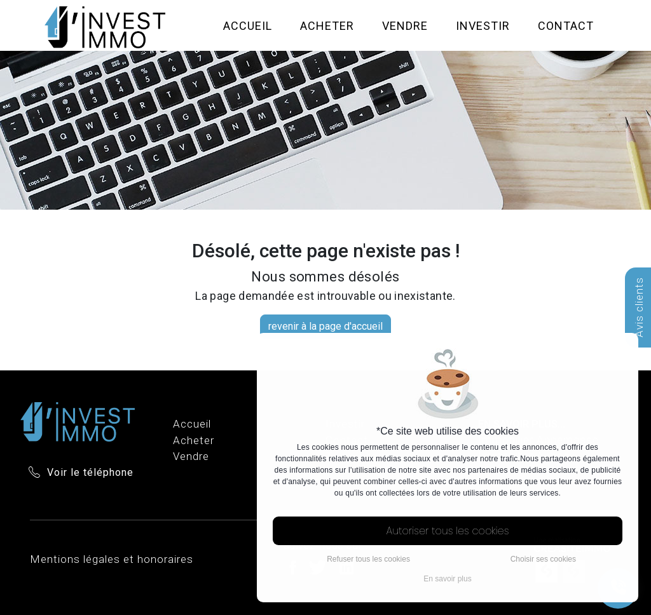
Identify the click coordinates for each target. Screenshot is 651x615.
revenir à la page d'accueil (325, 326)
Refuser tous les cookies (368, 559)
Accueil (247, 25)
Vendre (405, 25)
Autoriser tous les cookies (448, 531)
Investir (483, 25)
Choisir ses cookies (543, 559)
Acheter (327, 25)
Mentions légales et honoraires (111, 559)
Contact (566, 25)
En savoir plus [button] (447, 578)
